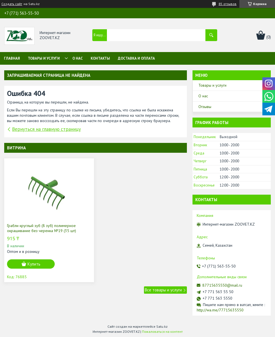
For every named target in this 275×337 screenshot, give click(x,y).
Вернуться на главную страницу (46, 129)
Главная (12, 58)
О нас (77, 58)
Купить (33, 264)
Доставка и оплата (136, 58)
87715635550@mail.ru (222, 285)
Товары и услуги (44, 58)
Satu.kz (162, 326)
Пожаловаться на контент (162, 331)
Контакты (100, 58)
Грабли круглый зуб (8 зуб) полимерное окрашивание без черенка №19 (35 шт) (41, 228)
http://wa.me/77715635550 (220, 310)
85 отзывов (228, 4)
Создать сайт (11, 4)
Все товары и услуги (163, 290)
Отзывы (204, 106)
